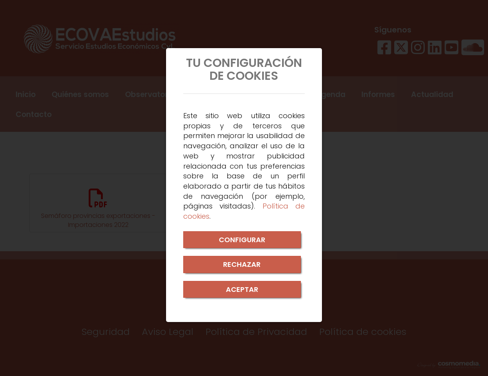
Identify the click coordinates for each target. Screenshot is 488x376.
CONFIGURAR (242, 240)
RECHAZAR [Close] (242, 264)
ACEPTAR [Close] (242, 289)
